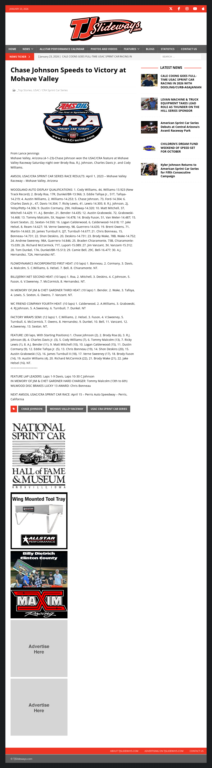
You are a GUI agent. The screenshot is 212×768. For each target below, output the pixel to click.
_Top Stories (24, 90)
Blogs (150, 49)
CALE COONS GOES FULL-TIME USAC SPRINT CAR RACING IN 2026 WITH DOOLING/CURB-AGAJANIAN (181, 81)
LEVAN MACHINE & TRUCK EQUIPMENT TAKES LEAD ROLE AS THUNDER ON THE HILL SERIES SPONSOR (180, 105)
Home (12, 49)
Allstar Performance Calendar (62, 49)
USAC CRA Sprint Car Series (109, 409)
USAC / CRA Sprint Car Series (50, 90)
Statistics (168, 49)
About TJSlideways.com (124, 750)
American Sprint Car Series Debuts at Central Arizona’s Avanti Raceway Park (180, 126)
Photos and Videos (104, 49)
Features (130, 49)
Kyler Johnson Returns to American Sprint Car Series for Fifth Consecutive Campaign (180, 170)
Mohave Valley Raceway (66, 409)
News (26, 49)
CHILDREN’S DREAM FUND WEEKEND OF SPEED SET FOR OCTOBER (179, 147)
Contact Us (189, 49)
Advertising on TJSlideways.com (164, 750)
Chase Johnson (31, 409)
